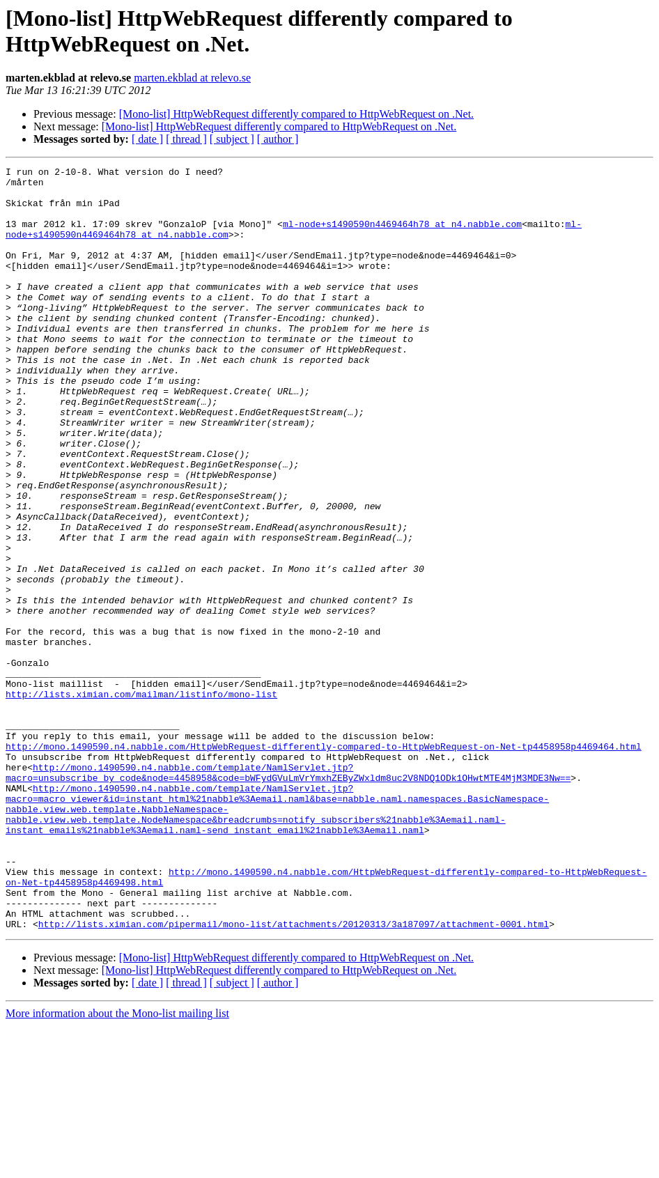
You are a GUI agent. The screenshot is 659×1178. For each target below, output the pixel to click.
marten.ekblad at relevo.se (192, 78)
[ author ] (278, 139)
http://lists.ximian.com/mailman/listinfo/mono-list (141, 800)
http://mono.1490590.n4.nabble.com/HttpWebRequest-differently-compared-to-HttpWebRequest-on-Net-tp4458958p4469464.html (324, 863)
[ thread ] (186, 139)
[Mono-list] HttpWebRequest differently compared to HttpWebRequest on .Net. (296, 114)
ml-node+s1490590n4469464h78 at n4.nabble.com (402, 236)
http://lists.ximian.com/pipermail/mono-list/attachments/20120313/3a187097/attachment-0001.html (293, 1076)
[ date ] (147, 139)
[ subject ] (232, 139)
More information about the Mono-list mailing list (117, 1166)
